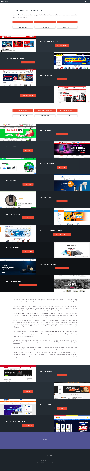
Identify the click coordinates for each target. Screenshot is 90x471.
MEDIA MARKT (45, 27)
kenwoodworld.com (28, 284)
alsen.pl (62, 375)
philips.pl (28, 184)
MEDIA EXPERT (67, 27)
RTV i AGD (67, 115)
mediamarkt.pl (62, 45)
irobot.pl (62, 201)
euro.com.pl (28, 425)
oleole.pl (62, 167)
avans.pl (62, 408)
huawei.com (28, 251)
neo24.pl (28, 150)
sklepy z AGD (23, 115)
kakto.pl (62, 79)
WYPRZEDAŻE (23, 27)
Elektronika (45, 115)
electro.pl (28, 217)
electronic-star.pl (62, 234)
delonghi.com (62, 268)
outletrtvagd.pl (28, 95)
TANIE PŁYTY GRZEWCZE (67, 21)
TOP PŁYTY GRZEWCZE (22, 21)
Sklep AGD (5, 1)
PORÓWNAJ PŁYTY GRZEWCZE (45, 21)
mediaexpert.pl (28, 62)
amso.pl (28, 391)
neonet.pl (62, 133)
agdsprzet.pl (45, 460)
